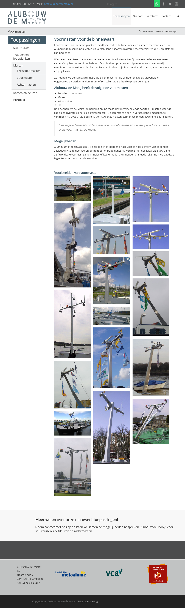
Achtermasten (26, 85)
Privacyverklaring (88, 601)
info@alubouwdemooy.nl (58, 3)
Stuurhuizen (21, 48)
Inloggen (112, 4)
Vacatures (152, 16)
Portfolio (19, 100)
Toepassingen (121, 16)
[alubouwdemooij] (27, 17)
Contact (166, 16)
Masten (18, 65)
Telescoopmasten (29, 71)
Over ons (138, 16)
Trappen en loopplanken (21, 56)
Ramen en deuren (25, 93)
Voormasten (25, 78)
